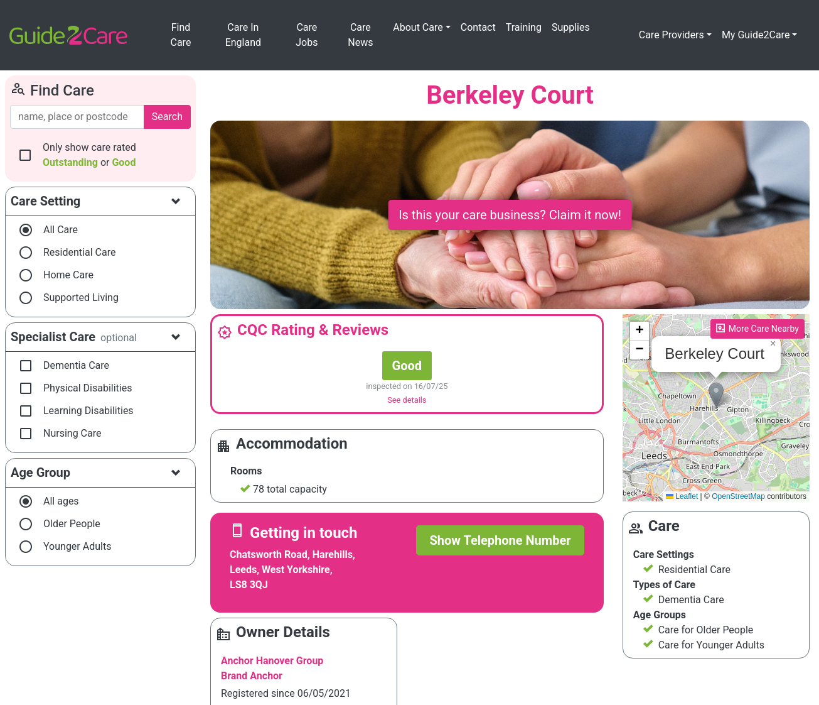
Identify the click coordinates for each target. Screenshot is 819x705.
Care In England (243, 34)
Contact (478, 27)
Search (167, 117)
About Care (417, 27)
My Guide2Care (756, 35)
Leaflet (682, 496)
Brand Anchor (251, 676)
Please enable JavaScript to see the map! (714, 408)
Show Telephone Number (499, 540)
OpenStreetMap (738, 496)
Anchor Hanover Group (272, 661)
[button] (716, 395)
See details (406, 400)
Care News (360, 34)
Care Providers (671, 35)
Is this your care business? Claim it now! (510, 214)
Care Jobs (307, 34)
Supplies (571, 27)
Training (524, 27)
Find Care (181, 34)
